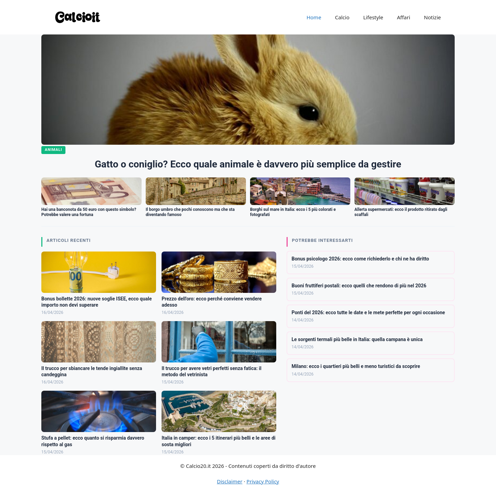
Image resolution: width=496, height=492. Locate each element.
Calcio (342, 17)
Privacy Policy (263, 481)
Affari (403, 17)
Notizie (432, 17)
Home (314, 17)
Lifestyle (373, 17)
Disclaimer (229, 481)
